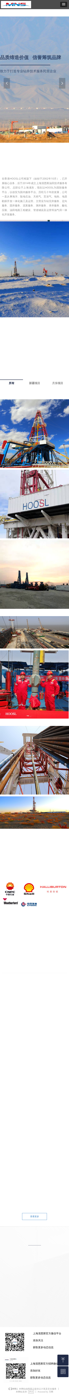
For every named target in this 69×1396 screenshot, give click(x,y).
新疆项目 (34, 383)
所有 (11, 383)
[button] (63, 4)
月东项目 (57, 383)
